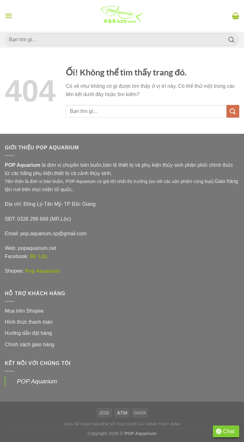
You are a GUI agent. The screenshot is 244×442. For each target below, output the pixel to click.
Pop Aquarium (42, 271)
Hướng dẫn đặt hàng (28, 333)
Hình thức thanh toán (29, 322)
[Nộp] (231, 39)
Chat (225, 431)
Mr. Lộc (39, 256)
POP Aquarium (37, 381)
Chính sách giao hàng (29, 344)
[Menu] (8, 15)
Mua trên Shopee (24, 311)
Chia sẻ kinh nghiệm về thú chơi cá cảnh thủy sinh (122, 424)
